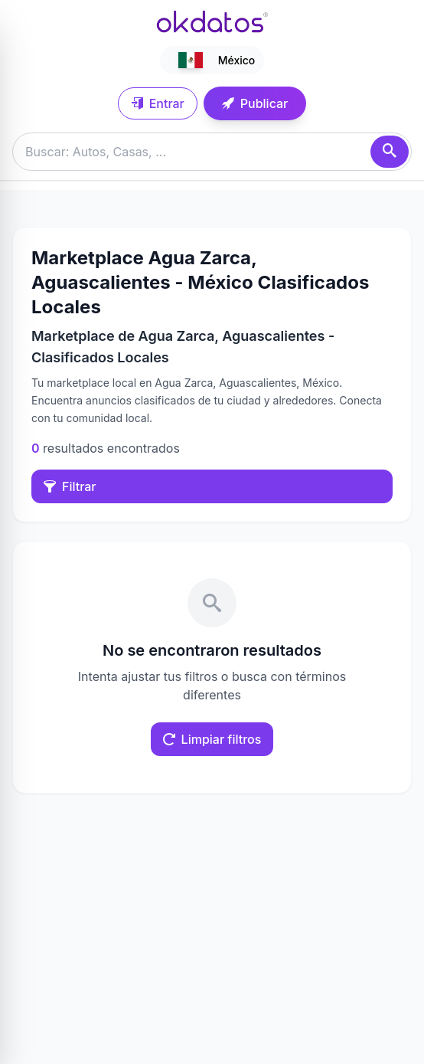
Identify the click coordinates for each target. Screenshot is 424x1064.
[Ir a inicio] (212, 21)
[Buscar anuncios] (212, 152)
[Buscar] (389, 152)
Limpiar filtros (212, 739)
